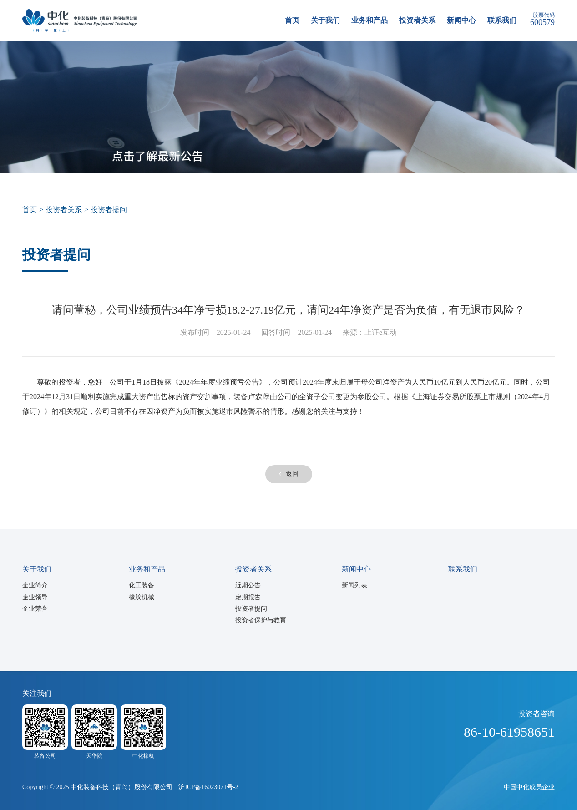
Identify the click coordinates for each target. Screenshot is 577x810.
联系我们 (501, 20)
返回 (289, 474)
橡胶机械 (141, 597)
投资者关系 (417, 20)
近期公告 (248, 585)
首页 (292, 20)
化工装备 (141, 585)
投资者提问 (251, 608)
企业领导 (35, 597)
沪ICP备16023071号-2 (208, 787)
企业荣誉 (35, 608)
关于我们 (325, 20)
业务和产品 (369, 20)
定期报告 (248, 597)
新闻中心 (461, 20)
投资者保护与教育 (260, 620)
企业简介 (35, 585)
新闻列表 (354, 585)
